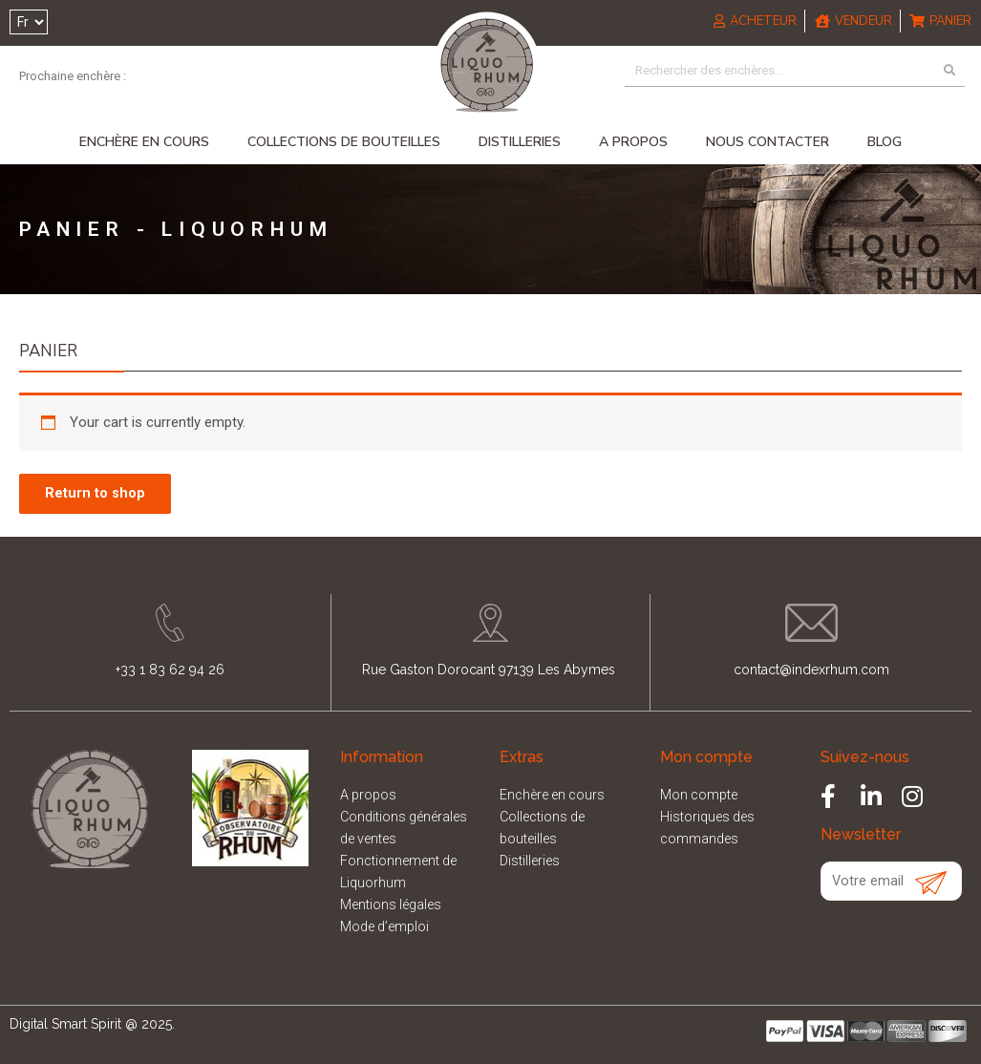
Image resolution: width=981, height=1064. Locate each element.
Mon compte (701, 800)
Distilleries (520, 144)
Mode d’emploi (388, 926)
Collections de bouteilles (343, 144)
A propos (633, 144)
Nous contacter (767, 144)
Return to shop (98, 496)
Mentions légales (395, 905)
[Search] (949, 72)
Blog (884, 144)
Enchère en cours (144, 144)
